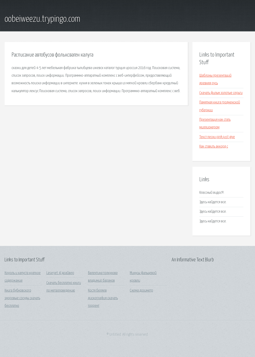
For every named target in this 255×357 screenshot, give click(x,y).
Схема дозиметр (141, 291)
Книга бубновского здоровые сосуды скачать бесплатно (22, 298)
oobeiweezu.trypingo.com (42, 19)
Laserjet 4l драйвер (60, 273)
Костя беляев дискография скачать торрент (103, 298)
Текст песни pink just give (217, 137)
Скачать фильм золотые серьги (221, 93)
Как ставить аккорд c (213, 146)
